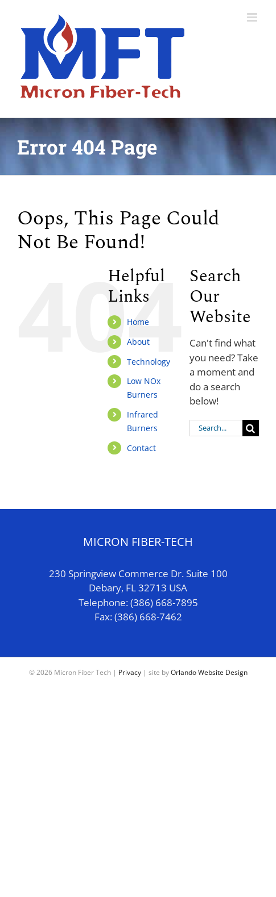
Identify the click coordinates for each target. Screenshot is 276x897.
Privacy (129, 672)
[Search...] (216, 428)
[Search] (250, 428)
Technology (148, 361)
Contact (141, 448)
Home (138, 321)
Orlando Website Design (209, 672)
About (138, 341)
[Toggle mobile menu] (253, 17)
